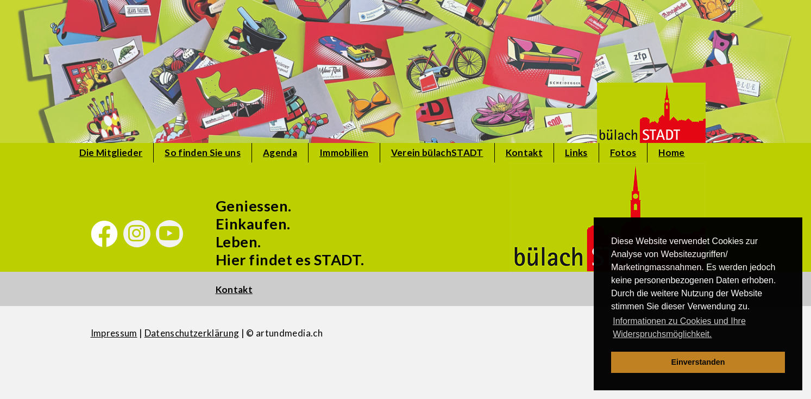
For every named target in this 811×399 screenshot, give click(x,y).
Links (576, 152)
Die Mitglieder (111, 152)
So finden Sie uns (203, 152)
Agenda (280, 152)
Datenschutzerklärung (192, 333)
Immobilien (343, 152)
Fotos (623, 152)
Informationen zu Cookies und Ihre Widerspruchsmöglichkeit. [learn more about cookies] (679, 327)
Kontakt (524, 152)
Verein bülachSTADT (437, 152)
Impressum (114, 333)
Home (671, 152)
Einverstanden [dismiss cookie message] (698, 362)
